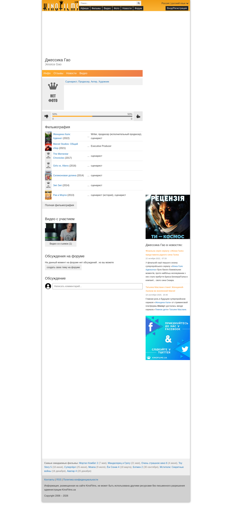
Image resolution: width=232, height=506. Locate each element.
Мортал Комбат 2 (88, 463)
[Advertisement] (116, 31)
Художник (104, 81)
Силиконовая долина (64, 175)
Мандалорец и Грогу (119, 463)
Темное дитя (161, 309)
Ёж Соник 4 (113, 467)
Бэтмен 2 (138, 467)
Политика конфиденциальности (80, 479)
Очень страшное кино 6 (154, 463)
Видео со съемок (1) (61, 243)
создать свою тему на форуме (63, 267)
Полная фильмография (59, 205)
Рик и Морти (60, 195)
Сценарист (71, 81)
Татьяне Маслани (177, 309)
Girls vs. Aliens (61, 165)
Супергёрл (70, 467)
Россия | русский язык (175, 3)
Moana (92, 467)
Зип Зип (57, 185)
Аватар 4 (72, 471)
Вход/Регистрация (177, 8)
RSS (58, 479)
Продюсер (84, 81)
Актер (94, 81)
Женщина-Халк (162, 302)
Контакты (49, 479)
